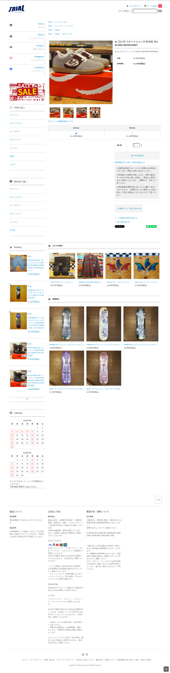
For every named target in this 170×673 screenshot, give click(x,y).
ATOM (148, 660)
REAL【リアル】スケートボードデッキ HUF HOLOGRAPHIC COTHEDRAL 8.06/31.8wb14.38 (122, 389)
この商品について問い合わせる (128, 208)
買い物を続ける (123, 222)
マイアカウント (135, 6)
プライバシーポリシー (65, 660)
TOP (50, 22)
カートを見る (154, 6)
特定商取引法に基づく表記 (128, 660)
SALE (57, 30)
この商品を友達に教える (127, 218)
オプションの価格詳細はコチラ (60, 121)
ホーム (25, 660)
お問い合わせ (49, 660)
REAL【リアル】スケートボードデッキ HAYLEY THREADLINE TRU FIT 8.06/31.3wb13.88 (83, 389)
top (166, 669)
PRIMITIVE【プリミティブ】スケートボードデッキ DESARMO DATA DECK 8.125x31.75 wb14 (85, 345)
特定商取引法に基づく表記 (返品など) (130, 162)
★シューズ (67, 34)
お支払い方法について (85, 660)
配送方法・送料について (106, 660)
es (65, 22)
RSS (142, 660)
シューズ (58, 22)
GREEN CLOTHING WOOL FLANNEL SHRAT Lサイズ (99, 282)
